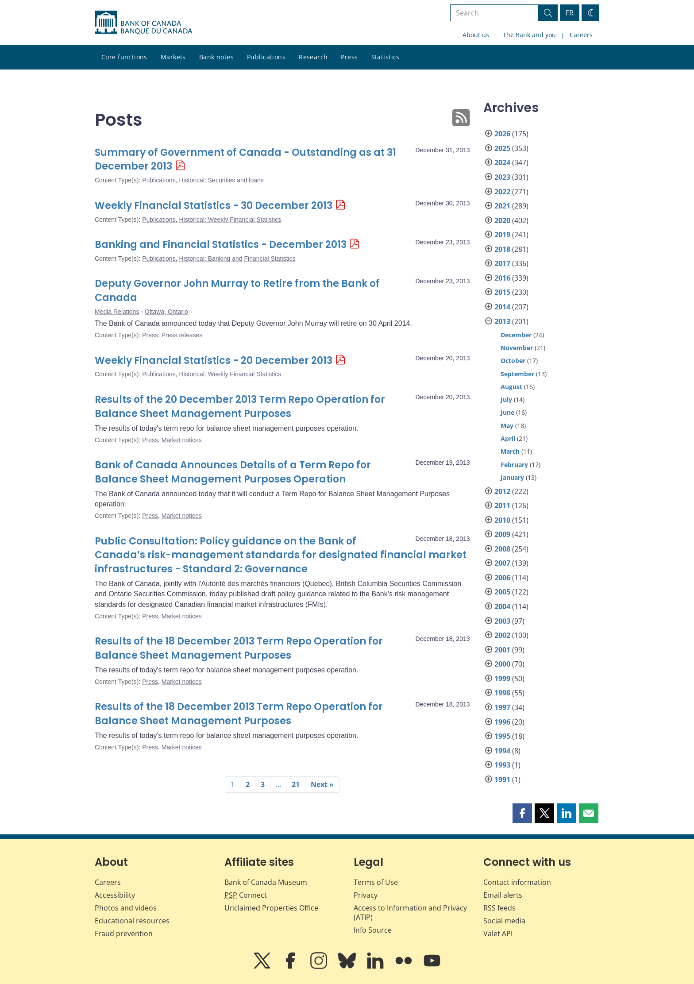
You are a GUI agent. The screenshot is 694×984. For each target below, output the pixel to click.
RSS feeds (499, 908)
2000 (502, 664)
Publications (266, 57)
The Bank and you (529, 35)
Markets (173, 57)
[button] (522, 813)
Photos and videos (126, 908)
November (517, 347)
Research (313, 57)
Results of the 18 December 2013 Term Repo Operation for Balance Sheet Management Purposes (239, 648)
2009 (502, 534)
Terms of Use (376, 882)
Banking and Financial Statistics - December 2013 (221, 244)
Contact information (517, 882)
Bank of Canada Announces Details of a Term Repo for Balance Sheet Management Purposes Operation (233, 472)
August (511, 386)
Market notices (182, 440)
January (512, 477)
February (514, 464)
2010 (502, 520)
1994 (502, 751)
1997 (502, 707)
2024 (502, 162)
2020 (502, 220)
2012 (502, 491)
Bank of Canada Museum (265, 882)
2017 (502, 263)
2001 (502, 650)
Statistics (385, 57)
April (508, 438)
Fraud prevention (124, 933)
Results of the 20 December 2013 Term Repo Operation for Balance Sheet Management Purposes (240, 407)
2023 (502, 177)
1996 (502, 722)
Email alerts (502, 895)
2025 (502, 148)
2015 (502, 292)
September (517, 374)
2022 (502, 192)
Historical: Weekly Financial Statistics (230, 219)
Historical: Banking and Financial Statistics (237, 258)
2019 (502, 234)
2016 (502, 278)
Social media (504, 921)
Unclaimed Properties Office (271, 908)
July (506, 399)
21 (296, 784)
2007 (502, 563)
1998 (502, 693)
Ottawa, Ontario (166, 311)
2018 (502, 249)
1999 (502, 678)
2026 (502, 134)
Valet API (498, 933)
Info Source (373, 930)
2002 (502, 635)
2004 (502, 606)
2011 (502, 505)
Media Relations (117, 311)
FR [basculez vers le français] (570, 13)
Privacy (366, 895)
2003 (502, 621)
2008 (502, 549)
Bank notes (216, 57)
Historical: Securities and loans (221, 180)
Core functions (124, 57)
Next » (322, 784)
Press (349, 57)
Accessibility (115, 895)
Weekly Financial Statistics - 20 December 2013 (213, 360)
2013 (502, 321)
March (510, 451)
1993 (502, 765)
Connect (245, 895)
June (507, 412)
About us (476, 35)
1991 (502, 779)
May (507, 425)
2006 (502, 578)
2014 (502, 307)
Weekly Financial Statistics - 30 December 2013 (213, 205)
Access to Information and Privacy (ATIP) (410, 912)
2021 (502, 206)
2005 (502, 592)
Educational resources (132, 921)
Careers (581, 35)
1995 (502, 736)
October (513, 360)
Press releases (182, 335)
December (516, 335)
